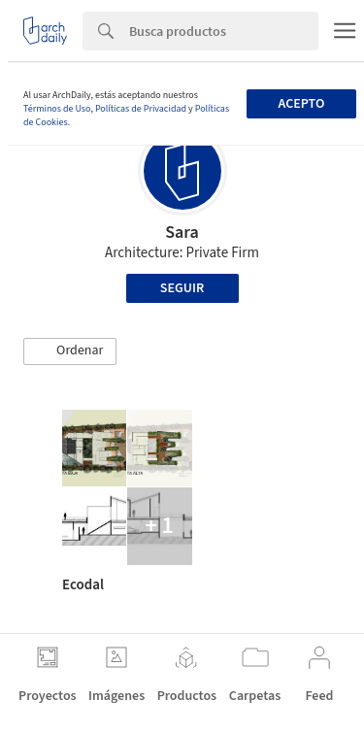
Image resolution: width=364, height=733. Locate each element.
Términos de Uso (56, 109)
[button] (69, 351)
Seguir (182, 288)
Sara (182, 232)
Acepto (301, 104)
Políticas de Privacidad (140, 109)
